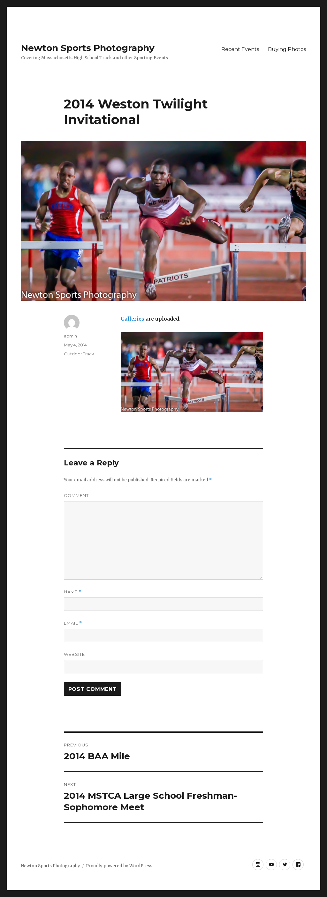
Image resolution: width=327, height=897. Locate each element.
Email (73, 623)
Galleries (132, 318)
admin (70, 335)
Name (73, 592)
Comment (76, 495)
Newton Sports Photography (88, 47)
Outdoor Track (79, 353)
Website (74, 654)
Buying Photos (287, 49)
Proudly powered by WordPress (119, 866)
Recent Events (240, 49)
